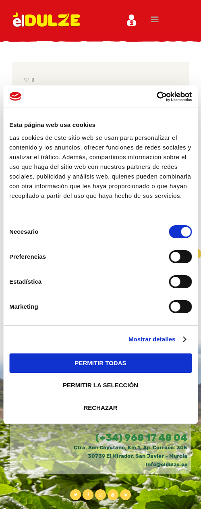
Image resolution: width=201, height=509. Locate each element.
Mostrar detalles (152, 339)
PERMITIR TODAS (100, 362)
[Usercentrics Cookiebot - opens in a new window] (156, 96)
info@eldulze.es (166, 464)
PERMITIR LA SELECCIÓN (100, 385)
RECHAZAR (100, 407)
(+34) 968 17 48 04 (141, 437)
